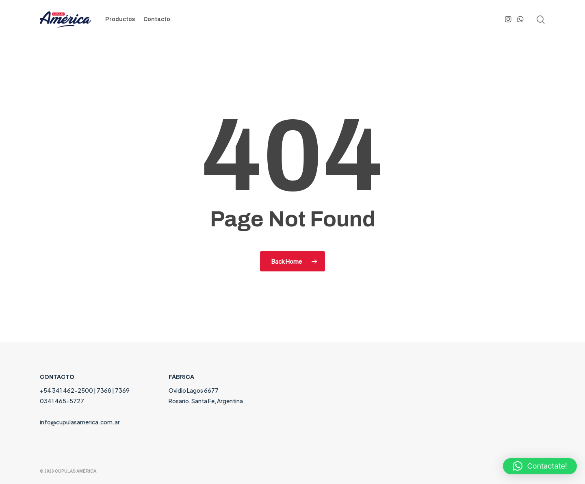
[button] (540, 466)
